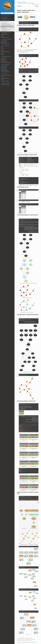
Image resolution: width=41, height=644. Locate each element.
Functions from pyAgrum (5, 78)
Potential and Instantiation (4, 43)
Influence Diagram (3, 58)
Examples (2, 35)
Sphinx (22, 642)
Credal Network (3, 59)
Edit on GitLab (35, 4)
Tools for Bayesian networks (4, 51)
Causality (2, 53)
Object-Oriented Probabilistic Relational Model (6, 30)
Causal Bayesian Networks (4, 34)
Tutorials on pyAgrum (3, 17)
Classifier (2, 54)
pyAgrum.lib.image (3, 67)
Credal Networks (4, 28)
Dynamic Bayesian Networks (6, 24)
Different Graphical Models (4, 21)
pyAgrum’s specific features (4, 37)
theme (27, 642)
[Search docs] (7, 13)
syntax (2, 76)
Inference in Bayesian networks (5, 18)
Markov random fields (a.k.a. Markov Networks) (7, 26)
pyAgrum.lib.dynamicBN (4, 70)
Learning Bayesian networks (4, 20)
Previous (19, 6)
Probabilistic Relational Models (5, 62)
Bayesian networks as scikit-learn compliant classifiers (5, 32)
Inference (2, 48)
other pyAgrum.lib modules (5, 71)
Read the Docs (34, 642)
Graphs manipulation (3, 40)
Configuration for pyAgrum (5, 84)
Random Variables (3, 42)
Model (1, 47)
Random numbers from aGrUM (5, 75)
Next (36, 6)
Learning (2, 50)
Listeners (2, 79)
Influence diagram (4, 23)
